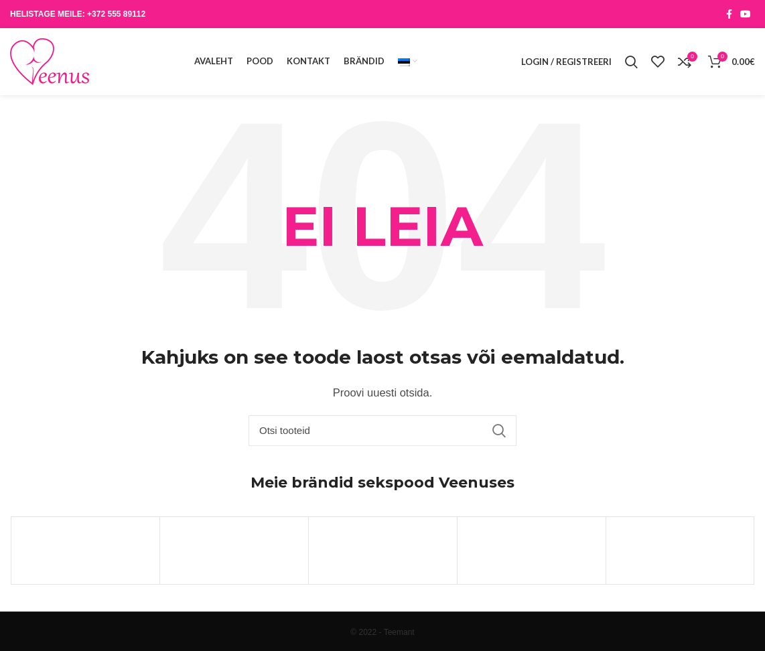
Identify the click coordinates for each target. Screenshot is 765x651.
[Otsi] (382, 430)
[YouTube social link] (745, 14)
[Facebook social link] (729, 14)
